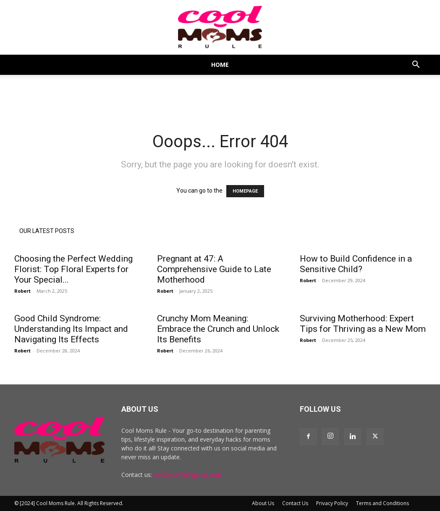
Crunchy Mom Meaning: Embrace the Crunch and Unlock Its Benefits (218, 328)
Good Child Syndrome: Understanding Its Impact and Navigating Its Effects (71, 328)
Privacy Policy (332, 503)
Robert (22, 291)
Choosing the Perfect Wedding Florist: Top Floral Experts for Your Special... (73, 269)
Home (220, 65)
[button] (416, 65)
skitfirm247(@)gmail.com (187, 475)
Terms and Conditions (382, 503)
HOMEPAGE (245, 191)
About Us (263, 503)
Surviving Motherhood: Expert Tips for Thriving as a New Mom (363, 323)
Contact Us (295, 503)
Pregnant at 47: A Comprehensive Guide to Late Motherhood (214, 269)
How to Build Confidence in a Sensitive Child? (356, 264)
